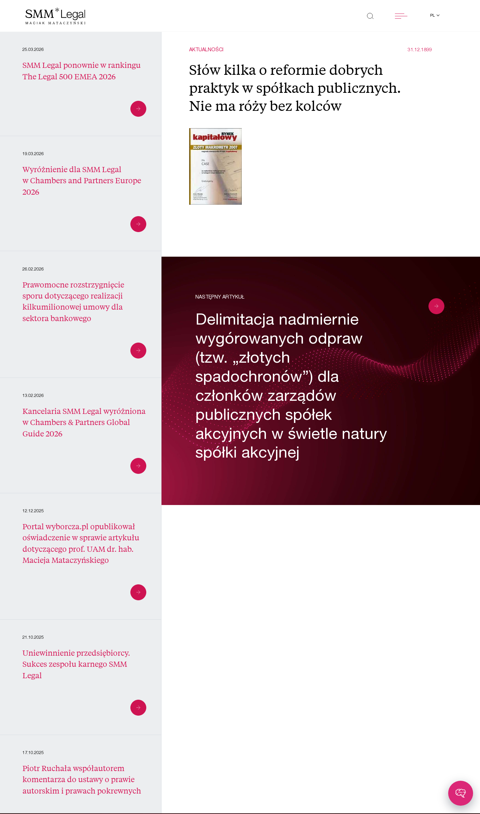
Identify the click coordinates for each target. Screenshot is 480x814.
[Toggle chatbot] (460, 793)
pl (433, 16)
